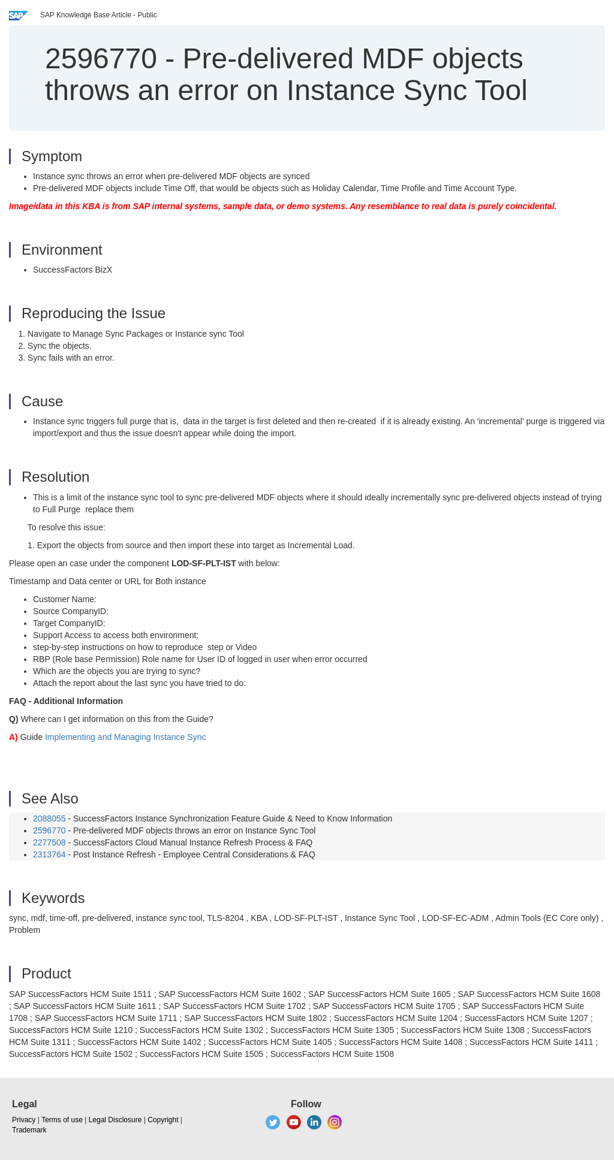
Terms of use (62, 1120)
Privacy (23, 1120)
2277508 (49, 842)
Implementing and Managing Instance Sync (125, 737)
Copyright (163, 1120)
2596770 (49, 830)
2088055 (49, 818)
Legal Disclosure (115, 1120)
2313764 (49, 854)
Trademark (29, 1130)
